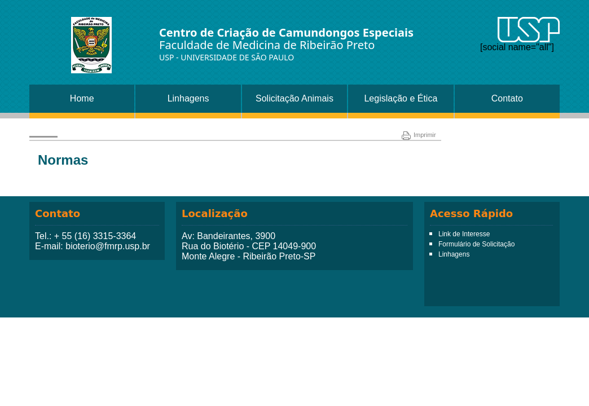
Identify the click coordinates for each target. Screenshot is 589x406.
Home (82, 98)
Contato (507, 98)
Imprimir (419, 134)
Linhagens (188, 98)
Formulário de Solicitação (476, 244)
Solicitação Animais (294, 98)
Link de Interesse (464, 234)
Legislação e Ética (400, 98)
